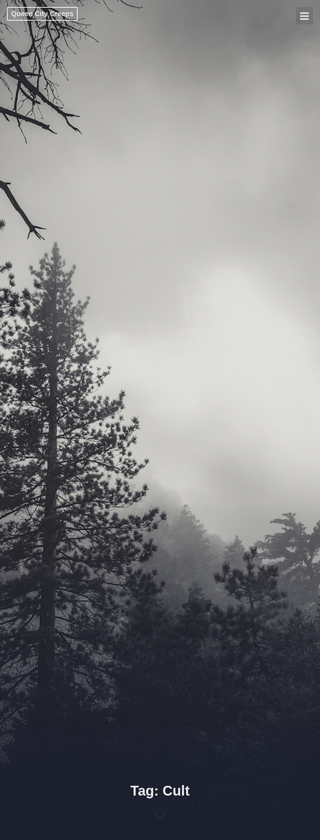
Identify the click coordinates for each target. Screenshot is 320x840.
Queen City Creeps (42, 13)
